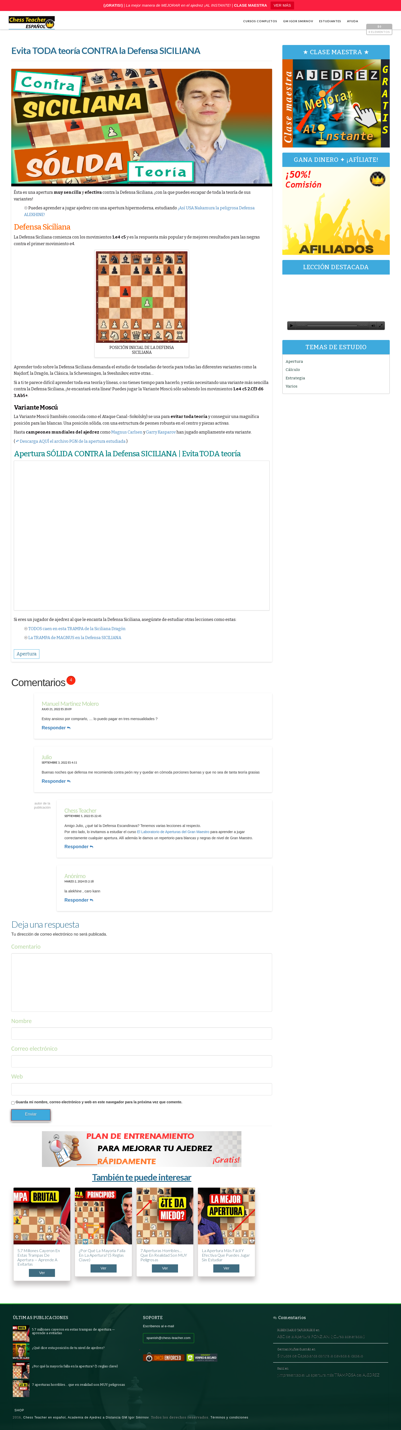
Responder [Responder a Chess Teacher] (78, 846)
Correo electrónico (34, 1048)
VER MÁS (282, 5)
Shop (19, 1410)
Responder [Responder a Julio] (56, 781)
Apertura (294, 361)
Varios (291, 386)
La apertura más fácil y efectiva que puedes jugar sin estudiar (226, 1255)
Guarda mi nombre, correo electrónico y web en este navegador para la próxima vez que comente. (99, 1102)
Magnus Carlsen (126, 432)
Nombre (21, 1021)
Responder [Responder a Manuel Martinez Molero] (56, 727)
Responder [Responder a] (78, 900)
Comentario (26, 946)
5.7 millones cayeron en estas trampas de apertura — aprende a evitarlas (38, 1257)
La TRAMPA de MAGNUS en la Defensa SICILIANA (74, 637)
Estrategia (295, 378)
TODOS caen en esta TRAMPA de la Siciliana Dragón (77, 628)
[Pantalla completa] (381, 326)
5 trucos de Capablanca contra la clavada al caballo (320, 1355)
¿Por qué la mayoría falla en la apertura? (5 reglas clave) (102, 1255)
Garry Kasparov (161, 432)
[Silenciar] (373, 326)
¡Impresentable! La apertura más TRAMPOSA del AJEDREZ (328, 1374)
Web (17, 1076)
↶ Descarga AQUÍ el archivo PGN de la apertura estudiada (71, 441)
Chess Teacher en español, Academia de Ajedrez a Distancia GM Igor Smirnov (86, 1417)
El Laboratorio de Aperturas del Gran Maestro (173, 832)
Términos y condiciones (229, 1417)
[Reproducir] (291, 326)
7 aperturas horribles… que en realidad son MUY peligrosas (163, 1255)
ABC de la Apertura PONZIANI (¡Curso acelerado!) (321, 1336)
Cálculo (293, 369)
